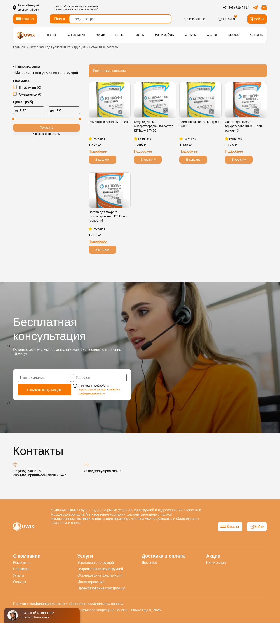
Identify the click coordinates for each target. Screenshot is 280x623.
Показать (46, 127)
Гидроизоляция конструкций (100, 569)
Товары (139, 34)
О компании (76, 34)
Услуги (100, 34)
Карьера (233, 34)
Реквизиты (21, 562)
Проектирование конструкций (101, 588)
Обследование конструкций (99, 575)
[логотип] (26, 35)
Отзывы (190, 34)
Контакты (256, 34)
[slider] (13, 119)
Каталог (229, 527)
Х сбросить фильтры (46, 133)
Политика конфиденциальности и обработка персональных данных (68, 603)
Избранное (194, 19)
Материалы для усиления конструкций (46, 73)
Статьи (212, 34)
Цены (120, 34)
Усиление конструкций (95, 562)
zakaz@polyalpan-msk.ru (103, 471)
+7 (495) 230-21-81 (236, 7)
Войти (256, 19)
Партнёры (21, 569)
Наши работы (165, 34)
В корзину (102, 159)
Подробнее (98, 151)
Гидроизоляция (27, 66)
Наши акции (216, 562)
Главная (51, 34)
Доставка (149, 562)
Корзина (226, 19)
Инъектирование (91, 582)
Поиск (59, 19)
